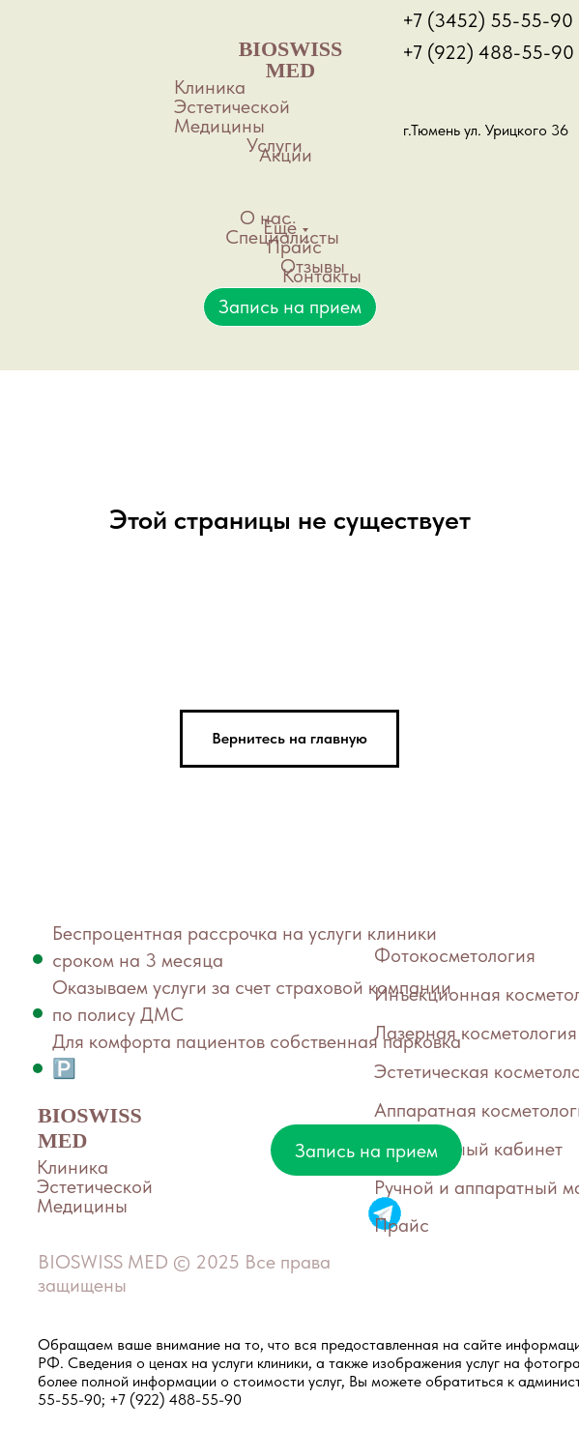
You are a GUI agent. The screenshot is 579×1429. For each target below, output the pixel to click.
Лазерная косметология (475, 1032)
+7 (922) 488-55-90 (488, 52)
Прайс (294, 246)
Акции (285, 154)
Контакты (322, 275)
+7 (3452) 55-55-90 (487, 20)
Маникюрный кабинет (468, 1148)
